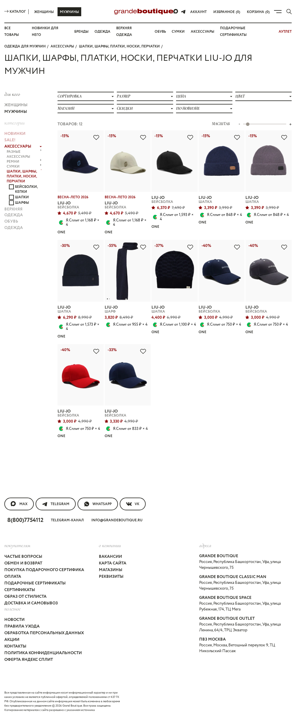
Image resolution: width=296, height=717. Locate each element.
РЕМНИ (24, 161)
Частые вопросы (23, 557)
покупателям (17, 545)
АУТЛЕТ (285, 31)
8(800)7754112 (25, 520)
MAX (19, 504)
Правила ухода (22, 626)
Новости (14, 620)
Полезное (12, 608)
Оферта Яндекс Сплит (28, 660)
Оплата (12, 577)
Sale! (9, 140)
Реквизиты (111, 577)
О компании (110, 545)
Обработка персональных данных (44, 633)
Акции (11, 640)
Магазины (110, 570)
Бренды (81, 31)
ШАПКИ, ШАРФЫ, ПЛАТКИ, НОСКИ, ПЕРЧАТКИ (119, 46)
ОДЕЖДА (13, 228)
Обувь (160, 31)
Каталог (15, 11)
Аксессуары (202, 31)
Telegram (55, 504)
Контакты (15, 646)
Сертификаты (19, 590)
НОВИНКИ (14, 134)
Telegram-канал (67, 520)
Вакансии (110, 557)
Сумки (178, 31)
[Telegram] (183, 11)
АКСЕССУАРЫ (62, 46)
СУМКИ (24, 166)
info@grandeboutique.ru (117, 520)
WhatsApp (98, 504)
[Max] (176, 11)
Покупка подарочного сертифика (44, 570)
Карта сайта (112, 563)
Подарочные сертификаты (35, 583)
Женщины (44, 12)
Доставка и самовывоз (31, 603)
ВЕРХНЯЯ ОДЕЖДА (13, 212)
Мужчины (69, 12)
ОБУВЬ (11, 221)
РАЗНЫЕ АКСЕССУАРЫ (24, 154)
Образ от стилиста (25, 596)
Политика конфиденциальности (43, 653)
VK (132, 504)
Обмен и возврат (23, 563)
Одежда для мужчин (25, 46)
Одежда (102, 31)
